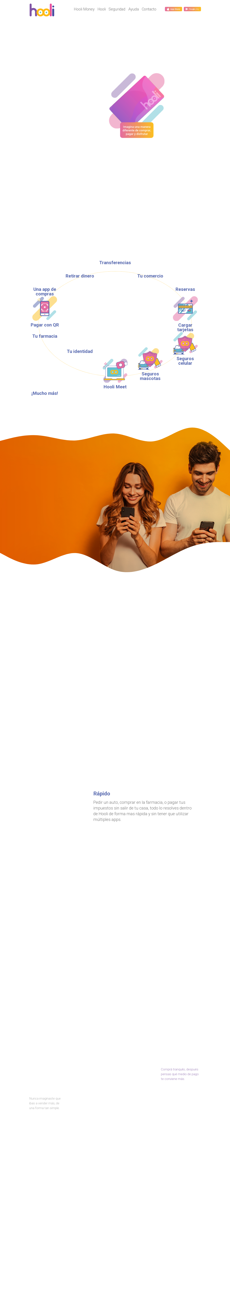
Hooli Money (84, 9)
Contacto (149, 9)
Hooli (102, 9)
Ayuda (133, 9)
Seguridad (117, 9)
